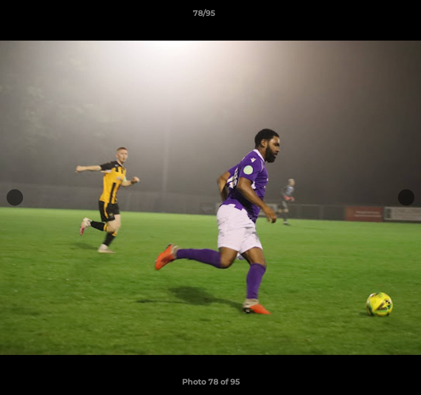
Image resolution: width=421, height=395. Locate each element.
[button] (381, 16)
